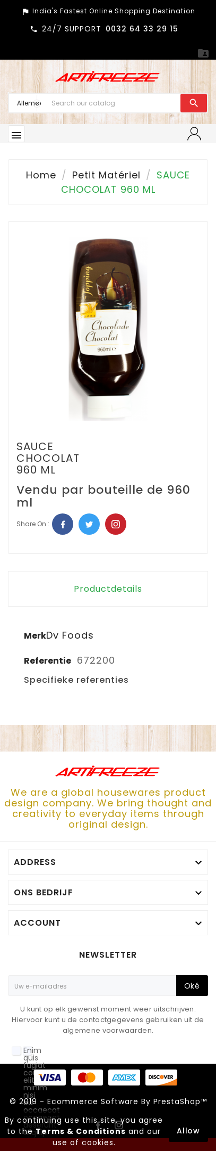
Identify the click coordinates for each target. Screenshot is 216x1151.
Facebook (62, 524)
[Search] (113, 103)
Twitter (89, 524)
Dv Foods (70, 635)
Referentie (48, 661)
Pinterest (115, 524)
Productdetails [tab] (108, 589)
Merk (35, 636)
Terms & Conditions (81, 1131)
